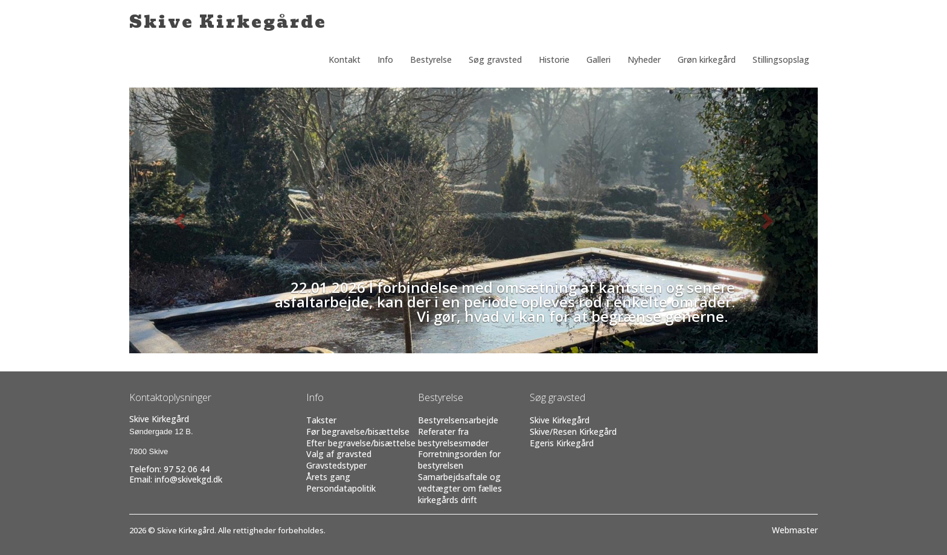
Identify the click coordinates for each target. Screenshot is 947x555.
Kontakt (345, 59)
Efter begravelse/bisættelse (361, 443)
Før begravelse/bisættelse (357, 431)
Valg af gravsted (338, 454)
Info (385, 59)
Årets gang (328, 477)
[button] (181, 220)
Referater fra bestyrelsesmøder (453, 437)
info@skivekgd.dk (188, 479)
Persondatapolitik (341, 488)
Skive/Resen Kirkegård (573, 431)
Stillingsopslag (781, 59)
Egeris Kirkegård (562, 443)
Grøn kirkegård (707, 59)
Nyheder (644, 59)
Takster (321, 420)
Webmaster (795, 530)
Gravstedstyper (336, 465)
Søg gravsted (495, 59)
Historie (554, 59)
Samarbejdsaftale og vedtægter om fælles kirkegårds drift (460, 488)
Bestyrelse (431, 59)
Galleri (598, 59)
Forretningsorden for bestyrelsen (459, 459)
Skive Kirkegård (559, 420)
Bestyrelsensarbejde (458, 420)
